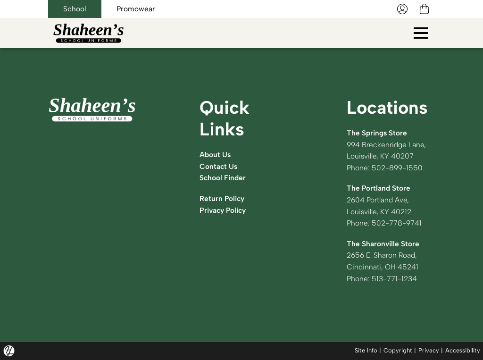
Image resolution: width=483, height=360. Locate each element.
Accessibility (462, 350)
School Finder (223, 177)
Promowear (136, 8)
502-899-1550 (397, 167)
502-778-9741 (397, 222)
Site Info (366, 350)
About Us (215, 154)
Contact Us (218, 166)
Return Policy (222, 198)
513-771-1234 (394, 278)
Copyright (397, 350)
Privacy (428, 350)
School (74, 8)
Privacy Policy (223, 210)
